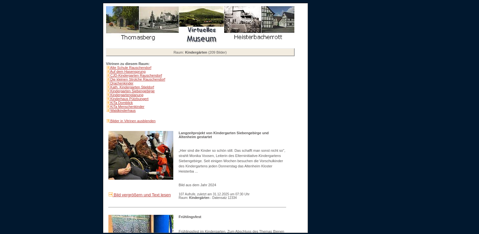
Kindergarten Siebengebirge (132, 91)
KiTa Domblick (121, 103)
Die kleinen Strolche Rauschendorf (137, 79)
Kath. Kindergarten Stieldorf (131, 87)
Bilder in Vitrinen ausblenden (132, 121)
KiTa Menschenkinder (126, 107)
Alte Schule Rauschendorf (130, 68)
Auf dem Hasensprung (127, 71)
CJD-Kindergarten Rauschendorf (135, 75)
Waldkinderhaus (122, 110)
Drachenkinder (121, 83)
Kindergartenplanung (126, 95)
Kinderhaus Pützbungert (129, 99)
